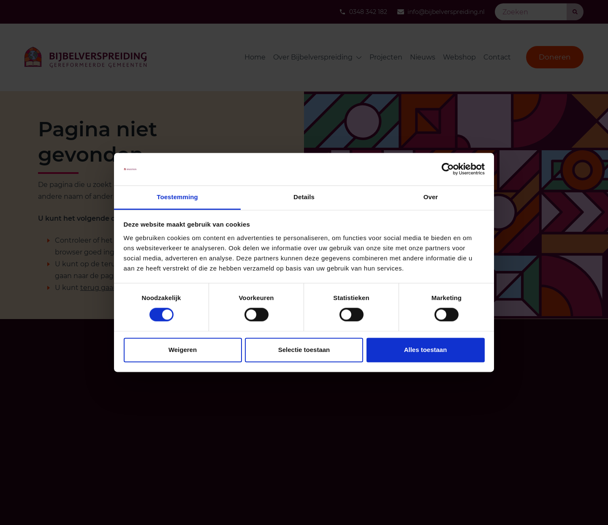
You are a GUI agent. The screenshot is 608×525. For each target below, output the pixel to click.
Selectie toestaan (304, 349)
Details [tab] (304, 196)
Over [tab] (430, 196)
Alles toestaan (425, 349)
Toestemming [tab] (177, 196)
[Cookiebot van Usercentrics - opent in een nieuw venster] (448, 169)
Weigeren (182, 349)
